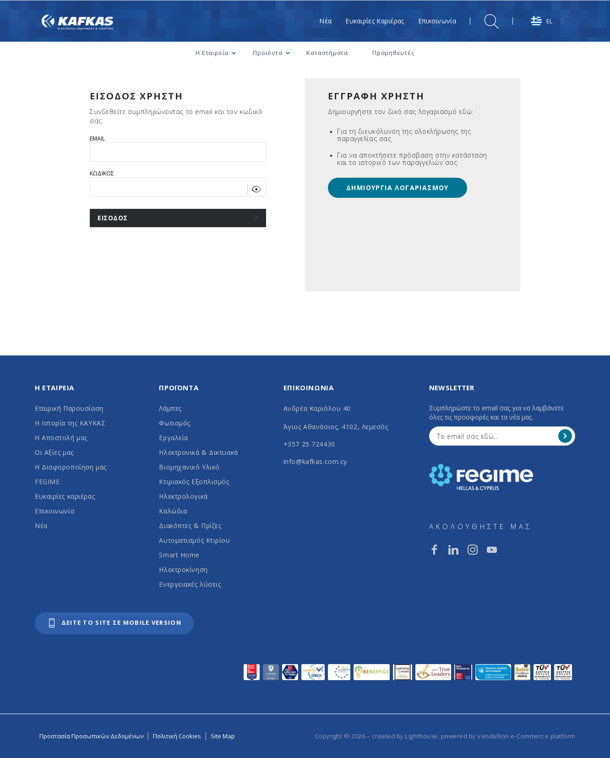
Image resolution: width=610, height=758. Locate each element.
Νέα (41, 525)
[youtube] (492, 550)
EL (541, 21)
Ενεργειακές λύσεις (190, 584)
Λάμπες (170, 408)
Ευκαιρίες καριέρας (65, 496)
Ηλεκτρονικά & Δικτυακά (198, 452)
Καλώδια (173, 511)
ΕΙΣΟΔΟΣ (113, 217)
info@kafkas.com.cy (315, 461)
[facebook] (434, 550)
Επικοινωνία (54, 511)
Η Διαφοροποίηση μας (71, 467)
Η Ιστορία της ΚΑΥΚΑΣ (70, 423)
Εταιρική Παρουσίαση (69, 408)
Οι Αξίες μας (54, 452)
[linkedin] (453, 550)
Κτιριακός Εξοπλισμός (194, 481)
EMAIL (97, 138)
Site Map (223, 736)
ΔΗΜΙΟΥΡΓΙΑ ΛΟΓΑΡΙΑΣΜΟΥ (397, 187)
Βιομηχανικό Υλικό (189, 467)
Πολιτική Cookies (177, 736)
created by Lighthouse (405, 736)
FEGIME (47, 481)
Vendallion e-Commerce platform (526, 736)
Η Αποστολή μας (61, 437)
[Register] (565, 436)
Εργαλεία (173, 437)
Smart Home (179, 555)
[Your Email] (496, 436)
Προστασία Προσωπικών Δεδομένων (91, 736)
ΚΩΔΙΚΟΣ (102, 173)
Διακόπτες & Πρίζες (190, 525)
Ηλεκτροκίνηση (183, 569)
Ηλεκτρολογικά (183, 496)
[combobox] (548, 21)
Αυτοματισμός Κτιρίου (194, 540)
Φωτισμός (174, 423)
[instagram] (473, 550)
